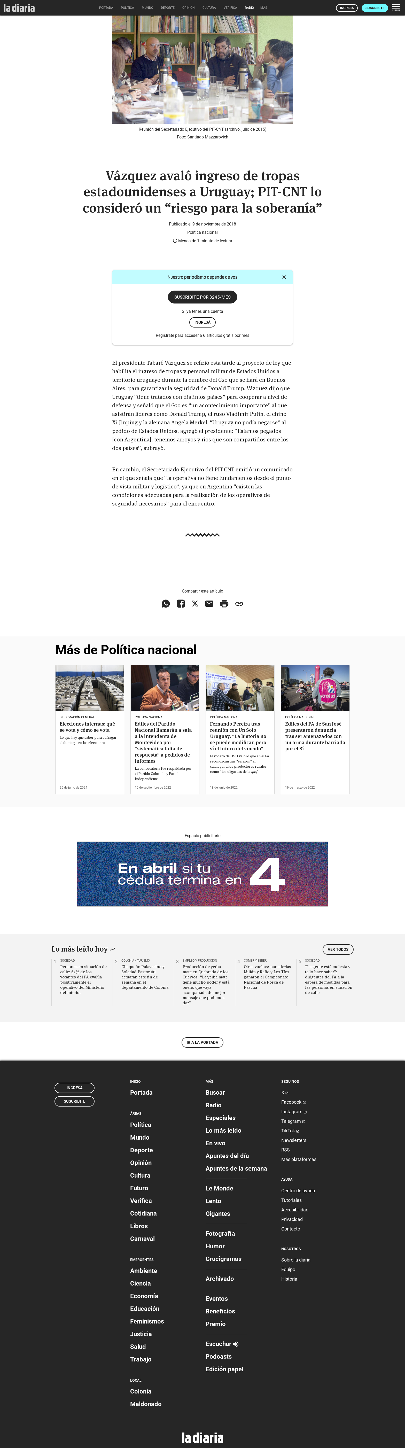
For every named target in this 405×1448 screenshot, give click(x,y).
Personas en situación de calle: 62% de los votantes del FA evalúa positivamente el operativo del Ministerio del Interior (83, 979)
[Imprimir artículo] (224, 604)
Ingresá (347, 8)
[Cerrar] (284, 277)
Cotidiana (143, 1213)
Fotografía (220, 1233)
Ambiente (143, 1270)
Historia (289, 1279)
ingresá (202, 322)
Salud (138, 1346)
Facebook (293, 1102)
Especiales (221, 1118)
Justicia (141, 1334)
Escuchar (222, 1344)
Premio (216, 1324)
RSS (285, 1150)
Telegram (293, 1121)
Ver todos (338, 949)
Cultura (140, 1175)
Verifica (141, 1200)
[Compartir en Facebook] (181, 604)
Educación (144, 1308)
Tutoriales (291, 1200)
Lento (213, 1201)
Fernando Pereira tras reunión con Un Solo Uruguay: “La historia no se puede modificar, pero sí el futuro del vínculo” (238, 736)
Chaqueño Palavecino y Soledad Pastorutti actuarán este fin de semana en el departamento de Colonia (144, 977)
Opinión (141, 1162)
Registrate (165, 335)
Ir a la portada (202, 1042)
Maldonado (146, 1404)
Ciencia (140, 1283)
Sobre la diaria (295, 1260)
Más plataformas (298, 1159)
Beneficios (220, 1311)
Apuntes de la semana (236, 1168)
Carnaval (142, 1238)
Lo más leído (224, 1130)
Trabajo (141, 1359)
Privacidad (292, 1219)
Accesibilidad (294, 1209)
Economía (144, 1296)
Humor (215, 1246)
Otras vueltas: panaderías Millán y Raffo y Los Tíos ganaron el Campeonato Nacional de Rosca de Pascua (267, 977)
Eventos (217, 1298)
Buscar (215, 1092)
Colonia (140, 1391)
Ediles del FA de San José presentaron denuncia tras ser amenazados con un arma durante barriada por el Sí (315, 736)
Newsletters (293, 1140)
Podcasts (219, 1356)
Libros (139, 1226)
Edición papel (224, 1369)
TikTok (290, 1130)
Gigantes (218, 1213)
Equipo (288, 1269)
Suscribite (374, 8)
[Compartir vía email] (209, 604)
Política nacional (202, 232)
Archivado (220, 1278)
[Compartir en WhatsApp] (166, 604)
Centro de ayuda (298, 1190)
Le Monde (219, 1188)
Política (140, 1124)
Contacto (290, 1229)
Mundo (140, 1137)
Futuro (139, 1188)
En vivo (215, 1143)
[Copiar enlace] (239, 604)
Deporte (141, 1150)
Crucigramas (224, 1259)
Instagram (294, 1111)
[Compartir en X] (195, 603)
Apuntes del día (227, 1155)
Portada (141, 1092)
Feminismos (147, 1321)
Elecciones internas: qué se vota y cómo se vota (87, 727)
